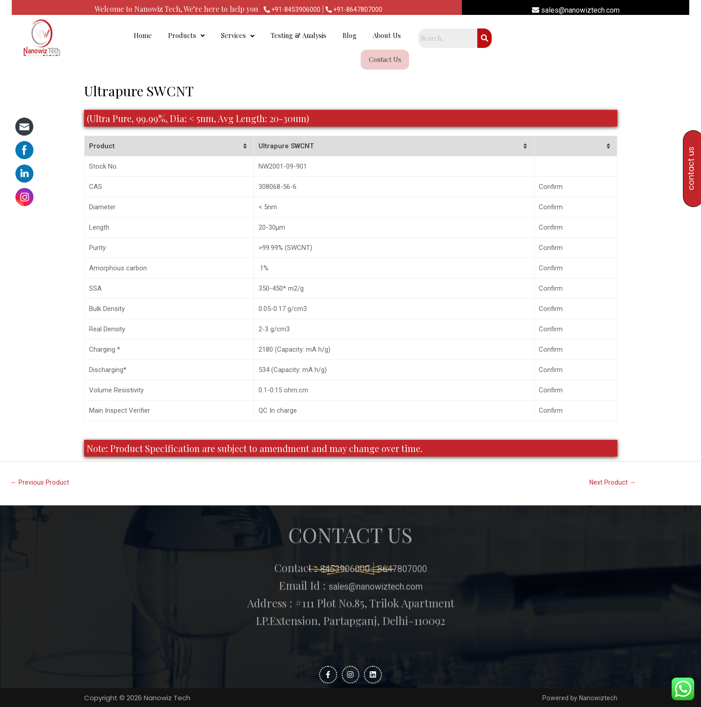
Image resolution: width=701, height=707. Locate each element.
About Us (499, 39)
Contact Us (547, 39)
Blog (460, 39)
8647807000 (406, 520)
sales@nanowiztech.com (576, 10)
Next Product (612, 468)
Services (342, 39)
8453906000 (339, 520)
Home (243, 39)
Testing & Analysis (406, 39)
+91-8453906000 (288, 9)
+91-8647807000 (357, 9)
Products (284, 39)
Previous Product (41, 468)
